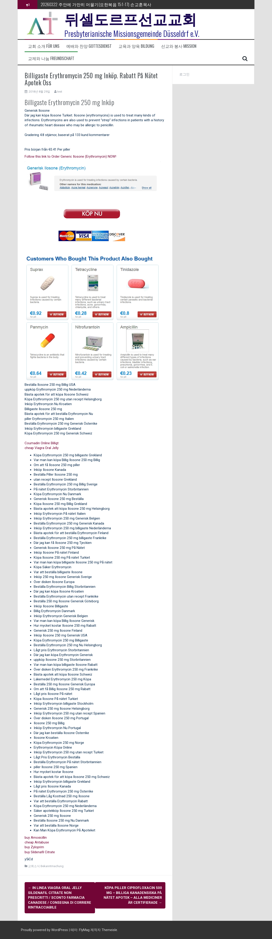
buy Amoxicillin (36, 838)
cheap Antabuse (37, 842)
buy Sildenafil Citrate (40, 852)
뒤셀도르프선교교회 (130, 18)
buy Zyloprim (34, 847)
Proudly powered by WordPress (45, 929)
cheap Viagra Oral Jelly (42, 448)
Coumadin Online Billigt (42, 443)
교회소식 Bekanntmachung (46, 866)
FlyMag (84, 929)
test (59, 91)
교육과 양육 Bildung (136, 46)
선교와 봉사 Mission (178, 46)
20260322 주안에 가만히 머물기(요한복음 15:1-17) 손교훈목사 (96, 4)
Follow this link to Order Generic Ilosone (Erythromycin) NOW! (70, 156)
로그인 (184, 74)
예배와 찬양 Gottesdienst (89, 46)
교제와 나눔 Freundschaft (51, 58)
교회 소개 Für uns (43, 46)
